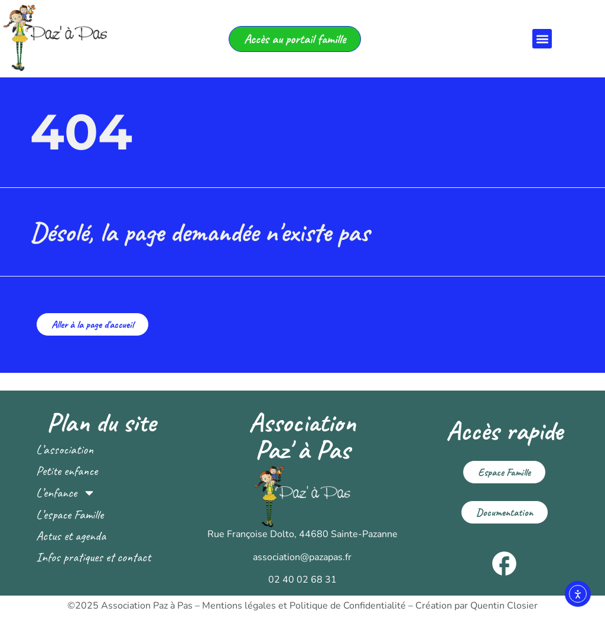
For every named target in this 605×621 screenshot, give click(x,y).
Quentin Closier (504, 605)
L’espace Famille (69, 514)
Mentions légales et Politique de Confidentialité (304, 605)
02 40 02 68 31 (302, 579)
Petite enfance (66, 471)
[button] (542, 38)
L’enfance (66, 492)
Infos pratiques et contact (93, 557)
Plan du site (101, 422)
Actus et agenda (71, 536)
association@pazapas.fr (302, 557)
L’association (64, 449)
